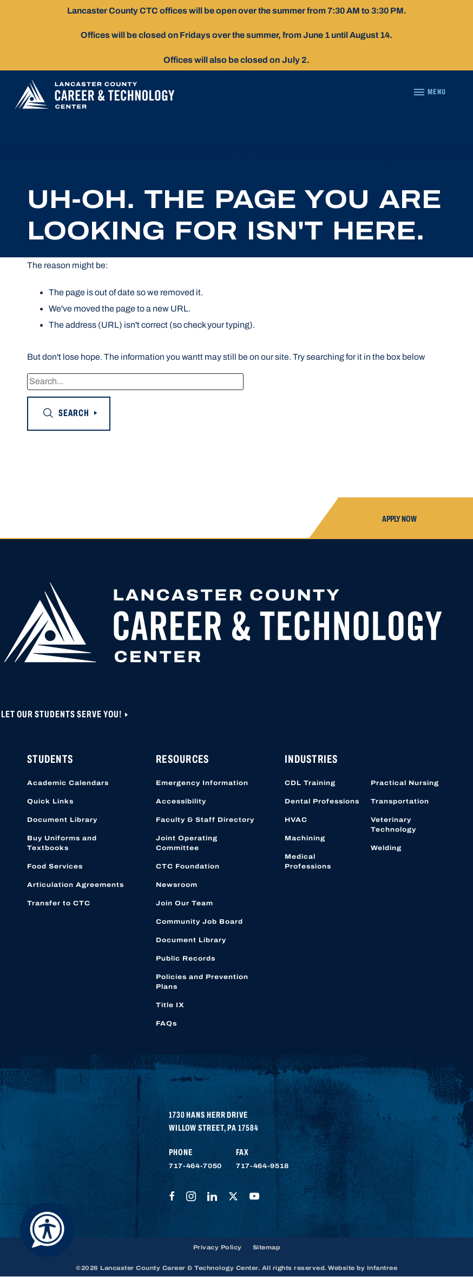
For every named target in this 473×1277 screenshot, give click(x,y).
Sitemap (266, 1247)
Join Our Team (184, 903)
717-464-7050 (195, 1166)
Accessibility (181, 801)
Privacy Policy (217, 1247)
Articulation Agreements (75, 885)
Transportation (400, 801)
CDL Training (310, 783)
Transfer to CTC (58, 903)
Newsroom (177, 885)
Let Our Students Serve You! (62, 714)
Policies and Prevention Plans (202, 981)
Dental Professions (322, 801)
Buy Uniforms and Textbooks (62, 843)
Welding (386, 848)
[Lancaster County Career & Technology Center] (95, 97)
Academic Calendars (68, 783)
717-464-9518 (262, 1166)
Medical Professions (308, 861)
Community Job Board (199, 921)
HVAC (296, 820)
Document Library (62, 820)
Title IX (170, 1005)
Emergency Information (202, 783)
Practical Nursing (405, 783)
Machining (305, 838)
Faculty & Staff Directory (205, 820)
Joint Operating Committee (187, 843)
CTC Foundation (188, 866)
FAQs (166, 1023)
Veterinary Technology (393, 824)
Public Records (185, 958)
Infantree (382, 1268)
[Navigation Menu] (429, 92)
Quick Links (50, 801)
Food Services (55, 866)
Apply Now (399, 518)
